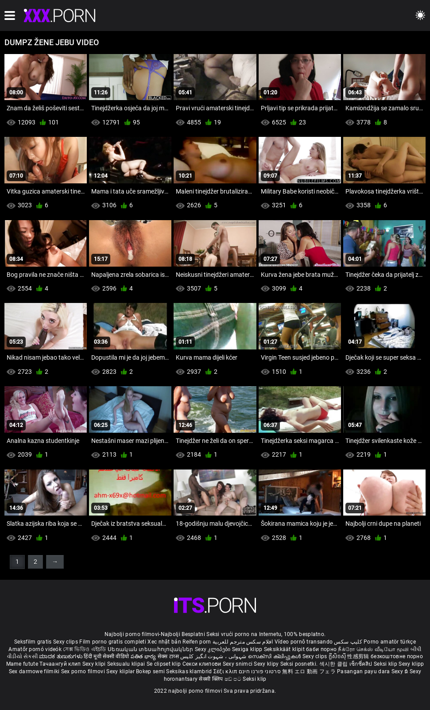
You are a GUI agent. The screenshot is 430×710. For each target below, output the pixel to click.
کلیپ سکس (348, 642)
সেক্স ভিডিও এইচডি (84, 649)
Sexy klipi (94, 664)
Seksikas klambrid (189, 671)
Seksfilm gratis (33, 642)
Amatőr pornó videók (35, 649)
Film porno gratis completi (112, 642)
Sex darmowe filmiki (34, 671)
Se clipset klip (164, 664)
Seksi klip (386, 664)
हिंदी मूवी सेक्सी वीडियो (106, 656)
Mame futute (22, 664)
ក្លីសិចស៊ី (338, 656)
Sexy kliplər (121, 671)
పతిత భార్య (144, 656)
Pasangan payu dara (364, 671)
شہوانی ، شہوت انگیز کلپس (214, 656)
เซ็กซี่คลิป (361, 664)
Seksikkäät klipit (285, 649)
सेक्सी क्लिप (211, 679)
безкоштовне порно (397, 656)
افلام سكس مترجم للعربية (243, 642)
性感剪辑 (359, 656)
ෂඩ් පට (234, 679)
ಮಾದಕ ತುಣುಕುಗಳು (61, 656)
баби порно (321, 649)
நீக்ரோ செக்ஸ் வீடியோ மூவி (373, 649)
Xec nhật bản (164, 642)
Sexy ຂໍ (400, 671)
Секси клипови (202, 664)
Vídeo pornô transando (304, 642)
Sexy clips (66, 642)
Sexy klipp (411, 664)
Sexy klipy (267, 664)
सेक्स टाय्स (169, 656)
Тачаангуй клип (60, 664)
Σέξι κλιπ (226, 671)
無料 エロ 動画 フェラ (309, 671)
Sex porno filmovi (83, 671)
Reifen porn (196, 642)
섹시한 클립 (334, 664)
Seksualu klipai (127, 664)
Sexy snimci (238, 664)
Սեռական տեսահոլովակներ (151, 649)
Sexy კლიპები (213, 649)
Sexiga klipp (248, 649)
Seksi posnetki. (299, 664)
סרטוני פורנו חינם (260, 671)
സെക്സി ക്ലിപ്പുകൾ (275, 656)
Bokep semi (150, 671)
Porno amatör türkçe (390, 642)
